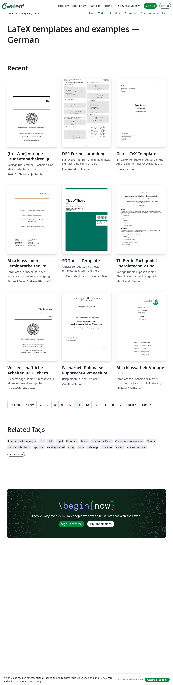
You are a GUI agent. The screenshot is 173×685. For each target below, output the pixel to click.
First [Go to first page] (15, 405)
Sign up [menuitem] (150, 6)
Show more (16, 454)
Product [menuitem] (61, 6)
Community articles (153, 13)
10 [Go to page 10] (69, 405)
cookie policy (34, 681)
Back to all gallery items (23, 13)
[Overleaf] (13, 5)
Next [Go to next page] (132, 405)
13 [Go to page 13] (95, 405)
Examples (131, 13)
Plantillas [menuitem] (94, 6)
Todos (102, 13)
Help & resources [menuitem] (126, 6)
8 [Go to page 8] (55, 405)
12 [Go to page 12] (87, 405)
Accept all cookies (157, 679)
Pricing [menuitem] (107, 6)
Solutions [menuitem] (78, 6)
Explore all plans (101, 524)
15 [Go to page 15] (113, 405)
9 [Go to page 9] (62, 405)
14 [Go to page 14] (104, 405)
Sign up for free (71, 524)
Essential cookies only (130, 679)
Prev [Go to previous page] (30, 405)
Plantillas (115, 13)
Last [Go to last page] (146, 405)
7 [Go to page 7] (48, 405)
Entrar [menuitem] (165, 6)
